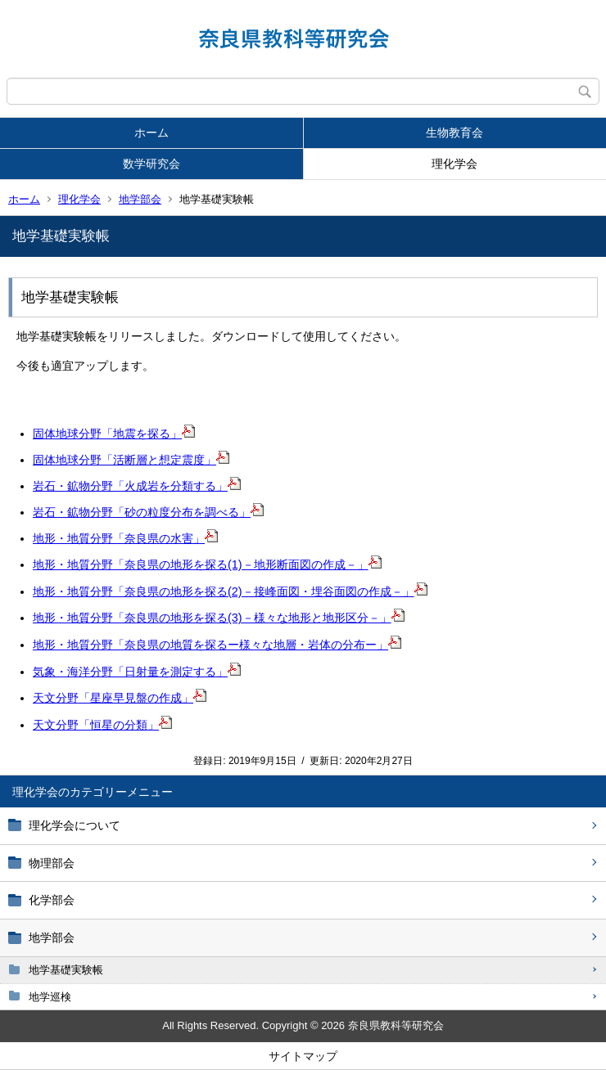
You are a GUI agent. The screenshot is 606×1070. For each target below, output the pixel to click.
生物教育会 (454, 132)
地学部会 (140, 199)
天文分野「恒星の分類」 (102, 724)
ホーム (151, 132)
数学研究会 (151, 163)
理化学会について (74, 825)
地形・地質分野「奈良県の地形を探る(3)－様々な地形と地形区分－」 (219, 617)
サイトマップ (303, 1056)
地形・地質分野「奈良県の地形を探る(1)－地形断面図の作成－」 (207, 564)
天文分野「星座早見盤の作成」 (119, 697)
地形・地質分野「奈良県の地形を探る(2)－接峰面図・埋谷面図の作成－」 (230, 591)
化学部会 (52, 899)
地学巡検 (50, 997)
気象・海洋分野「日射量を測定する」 (137, 671)
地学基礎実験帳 (66, 970)
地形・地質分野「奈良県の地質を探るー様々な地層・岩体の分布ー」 (217, 644)
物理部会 (52, 863)
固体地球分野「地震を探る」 (114, 433)
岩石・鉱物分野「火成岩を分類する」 (137, 485)
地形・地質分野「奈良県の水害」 (125, 538)
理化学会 (454, 163)
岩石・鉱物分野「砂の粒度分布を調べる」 (148, 512)
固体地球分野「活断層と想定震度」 (131, 459)
